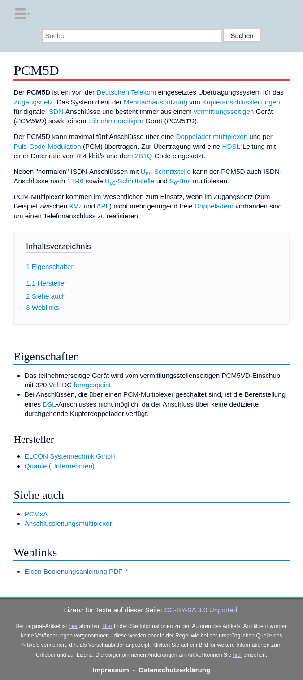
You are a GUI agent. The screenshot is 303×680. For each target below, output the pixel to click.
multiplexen (230, 136)
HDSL (231, 146)
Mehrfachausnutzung (155, 102)
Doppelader (194, 136)
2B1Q (143, 156)
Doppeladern (214, 206)
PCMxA (36, 514)
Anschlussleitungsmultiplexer (68, 523)
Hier (107, 626)
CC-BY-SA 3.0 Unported (200, 610)
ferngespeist (92, 385)
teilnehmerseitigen (115, 121)
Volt (54, 385)
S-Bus (180, 181)
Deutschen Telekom (126, 92)
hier (73, 626)
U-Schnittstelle (166, 171)
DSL (49, 404)
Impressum (111, 670)
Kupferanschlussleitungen (241, 102)
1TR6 (75, 181)
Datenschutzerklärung (175, 670)
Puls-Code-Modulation (47, 146)
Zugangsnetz (33, 102)
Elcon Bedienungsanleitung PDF (74, 571)
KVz (75, 206)
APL (102, 206)
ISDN (55, 111)
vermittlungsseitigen (224, 111)
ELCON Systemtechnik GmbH (70, 456)
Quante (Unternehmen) (60, 466)
